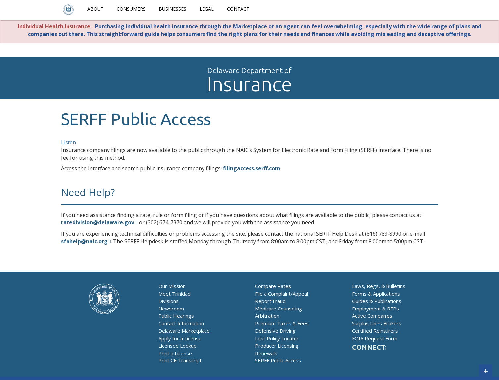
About (95, 9)
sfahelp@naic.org (84, 241)
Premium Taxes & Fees (282, 323)
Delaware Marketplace (184, 330)
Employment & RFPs (375, 308)
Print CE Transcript (180, 360)
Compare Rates (273, 286)
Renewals (266, 353)
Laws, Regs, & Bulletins (378, 286)
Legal (207, 9)
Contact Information (181, 323)
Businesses (172, 9)
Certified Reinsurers (375, 330)
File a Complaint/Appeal (281, 293)
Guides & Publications (376, 301)
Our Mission (172, 286)
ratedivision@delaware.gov (97, 222)
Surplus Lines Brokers (376, 323)
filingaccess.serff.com (251, 168)
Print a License (175, 353)
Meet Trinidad (175, 293)
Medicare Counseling (278, 308)
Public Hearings (176, 315)
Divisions (169, 301)
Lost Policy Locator (277, 338)
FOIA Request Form (374, 338)
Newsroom (171, 308)
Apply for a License (180, 338)
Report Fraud (270, 301)
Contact (238, 9)
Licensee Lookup (178, 345)
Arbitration (267, 315)
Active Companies (372, 315)
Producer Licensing (276, 345)
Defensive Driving (275, 330)
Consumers (131, 9)
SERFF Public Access (278, 360)
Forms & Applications (376, 293)
